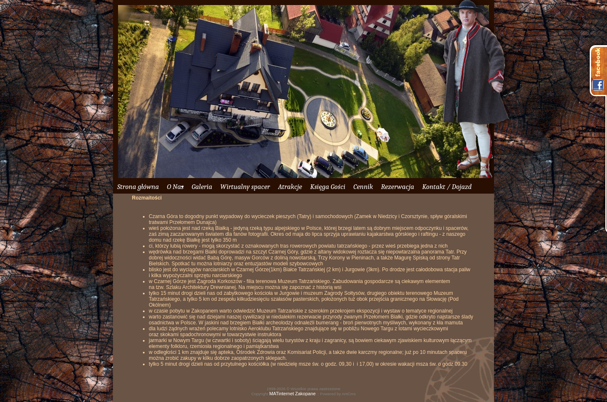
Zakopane (305, 393)
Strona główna (138, 187)
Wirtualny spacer (245, 187)
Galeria (202, 187)
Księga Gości (328, 187)
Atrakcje (290, 187)
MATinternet (281, 393)
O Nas (175, 187)
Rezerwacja (397, 187)
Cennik (363, 187)
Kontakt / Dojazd (446, 187)
